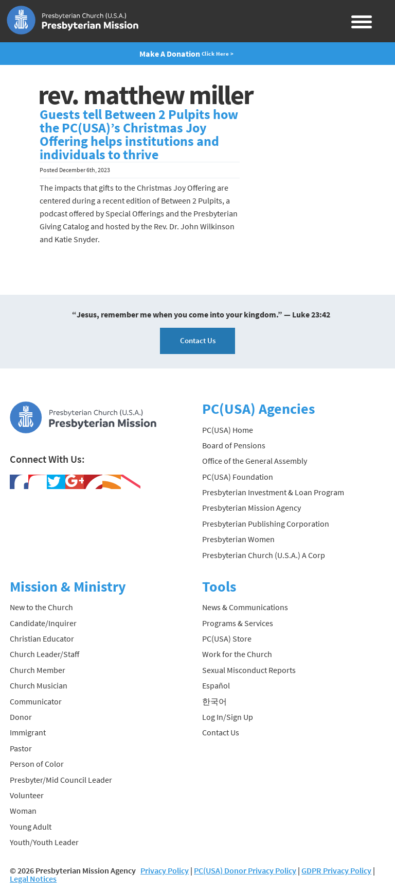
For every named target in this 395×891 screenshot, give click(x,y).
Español (216, 685)
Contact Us (198, 340)
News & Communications (245, 607)
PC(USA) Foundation (237, 477)
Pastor (21, 748)
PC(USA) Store (227, 638)
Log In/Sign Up (227, 717)
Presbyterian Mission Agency (251, 507)
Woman (23, 810)
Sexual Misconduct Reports (249, 670)
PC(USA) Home (227, 430)
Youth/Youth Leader (44, 842)
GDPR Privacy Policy (336, 870)
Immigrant (28, 732)
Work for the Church (237, 654)
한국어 (214, 701)
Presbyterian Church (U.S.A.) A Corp (263, 555)
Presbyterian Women (238, 539)
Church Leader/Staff (44, 654)
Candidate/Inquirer (43, 623)
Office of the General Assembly (254, 461)
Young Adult (30, 826)
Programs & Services (237, 623)
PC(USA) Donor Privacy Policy (245, 870)
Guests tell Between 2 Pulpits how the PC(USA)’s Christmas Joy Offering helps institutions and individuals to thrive (139, 134)
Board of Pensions (233, 445)
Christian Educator (42, 638)
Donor (21, 717)
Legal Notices (33, 878)
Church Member (37, 670)
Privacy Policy (164, 870)
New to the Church (41, 607)
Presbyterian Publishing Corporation (265, 523)
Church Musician (38, 685)
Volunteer (27, 795)
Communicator (36, 701)
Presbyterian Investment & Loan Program (273, 492)
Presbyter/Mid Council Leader (61, 780)
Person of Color (37, 764)
